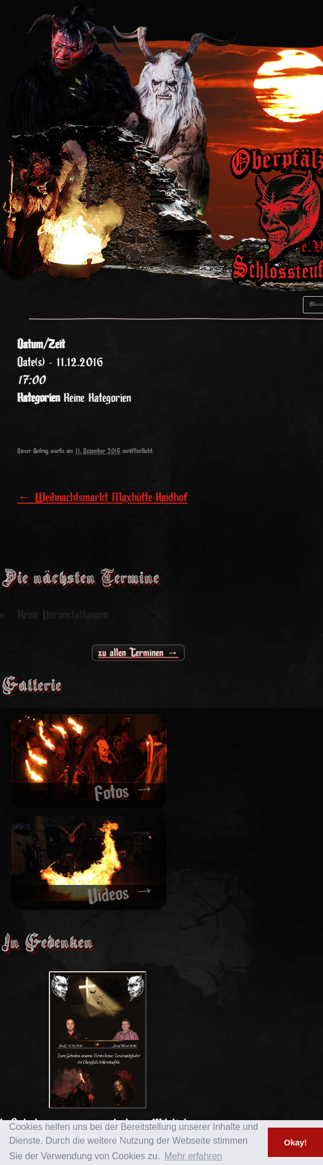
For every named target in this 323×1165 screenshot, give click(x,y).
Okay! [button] (295, 1142)
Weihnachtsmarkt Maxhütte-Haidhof (102, 497)
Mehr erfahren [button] (193, 1156)
